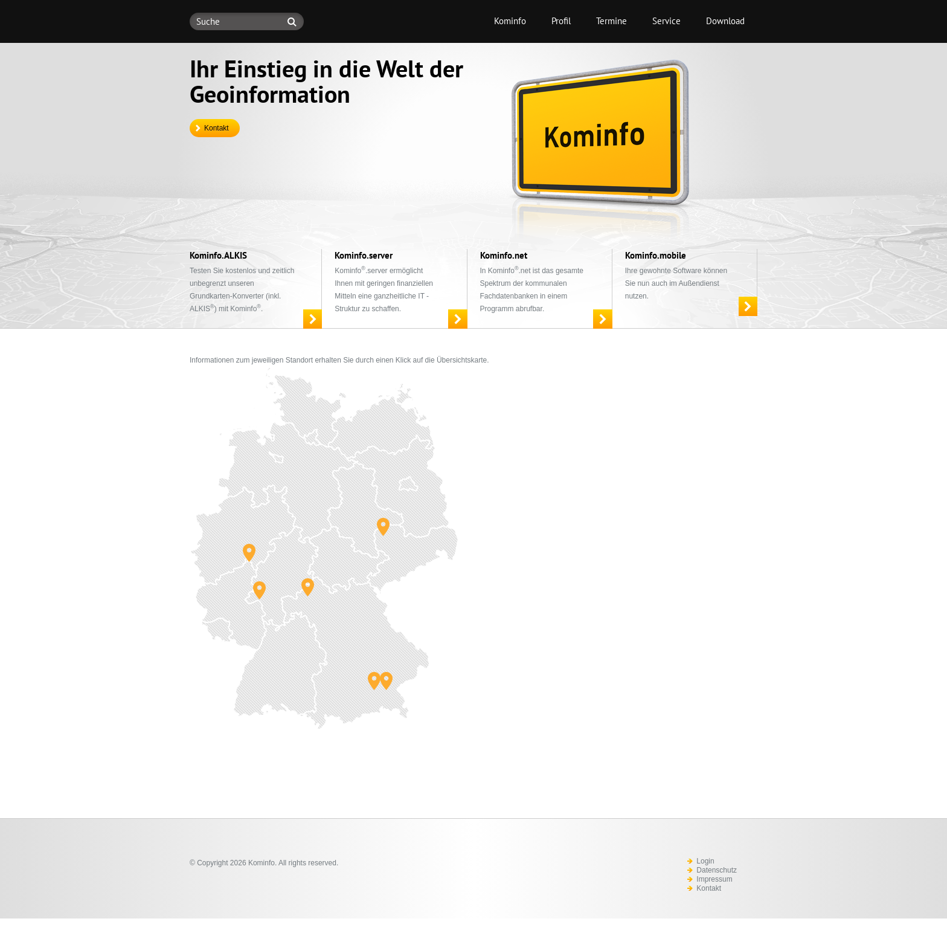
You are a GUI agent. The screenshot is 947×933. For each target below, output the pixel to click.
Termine (611, 21)
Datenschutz (716, 870)
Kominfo (510, 21)
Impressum (714, 879)
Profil (561, 21)
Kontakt (216, 128)
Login (705, 861)
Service (666, 21)
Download (725, 21)
